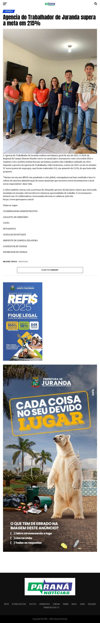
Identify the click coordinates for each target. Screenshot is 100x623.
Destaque (24, 262)
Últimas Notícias (19, 604)
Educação (92, 604)
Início (6, 604)
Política (32, 604)
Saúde (82, 604)
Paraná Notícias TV (51, 607)
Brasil (74, 604)
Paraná (65, 604)
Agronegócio (44, 604)
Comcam (56, 604)
